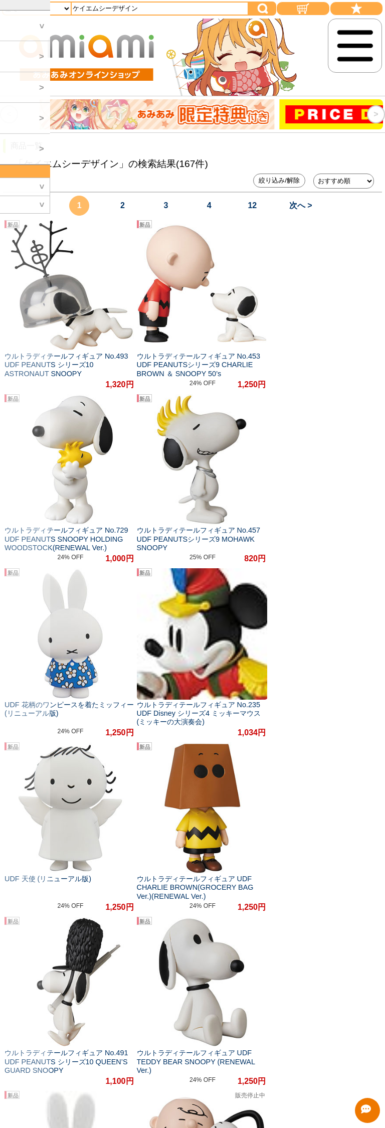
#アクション (83, 822)
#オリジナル (128, 801)
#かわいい (235, 801)
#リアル (334, 801)
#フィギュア (184, 801)
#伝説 (212, 822)
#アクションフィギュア (56, 801)
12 (252, 205)
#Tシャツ (33, 822)
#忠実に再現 (286, 801)
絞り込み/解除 (279, 180)
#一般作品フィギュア (152, 822)
